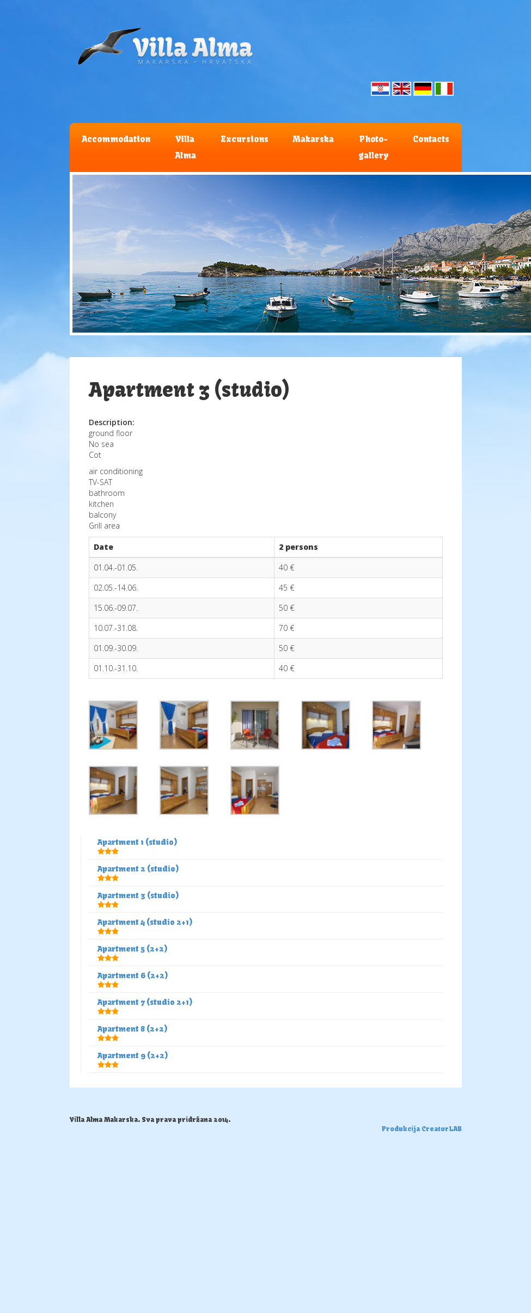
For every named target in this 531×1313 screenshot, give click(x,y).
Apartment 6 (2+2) (132, 975)
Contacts (431, 139)
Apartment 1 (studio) (137, 842)
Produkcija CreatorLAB (422, 1129)
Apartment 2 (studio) (138, 869)
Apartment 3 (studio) (138, 895)
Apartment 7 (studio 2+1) (145, 1002)
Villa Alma (185, 147)
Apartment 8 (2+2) (132, 1029)
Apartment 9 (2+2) (132, 1055)
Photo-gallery (373, 147)
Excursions (244, 139)
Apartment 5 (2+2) (132, 949)
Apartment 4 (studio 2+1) (145, 922)
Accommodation (116, 139)
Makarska (313, 139)
